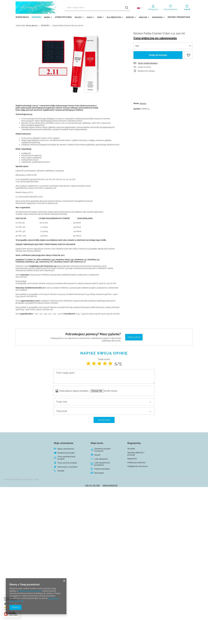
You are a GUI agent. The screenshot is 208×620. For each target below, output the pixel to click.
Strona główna (32, 26)
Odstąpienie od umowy (137, 466)
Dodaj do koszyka (158, 55)
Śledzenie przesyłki (66, 453)
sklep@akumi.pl (110, 485)
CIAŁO (89, 17)
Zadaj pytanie (133, 337)
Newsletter (99, 473)
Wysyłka (131, 449)
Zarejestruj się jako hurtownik (102, 450)
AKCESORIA (157, 17)
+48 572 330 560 (92, 485)
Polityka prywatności (136, 462)
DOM (99, 17)
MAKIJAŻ (143, 17)
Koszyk (97, 455)
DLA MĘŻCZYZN (114, 17)
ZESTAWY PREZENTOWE (179, 17)
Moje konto (97, 443)
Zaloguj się (153, 9)
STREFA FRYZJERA (63, 17)
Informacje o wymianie (67, 467)
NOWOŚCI (36, 17)
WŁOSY (78, 17)
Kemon (143, 103)
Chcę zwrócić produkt (67, 463)
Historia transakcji (102, 469)
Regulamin (132, 459)
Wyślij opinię (104, 420)
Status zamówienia (65, 449)
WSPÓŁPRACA (22, 17)
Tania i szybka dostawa (147, 63)
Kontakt (60, 471)
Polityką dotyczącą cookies (30, 591)
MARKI (47, 17)
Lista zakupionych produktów (102, 464)
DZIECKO (130, 17)
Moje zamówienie (63, 443)
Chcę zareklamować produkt (66, 457)
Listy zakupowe (170, 9)
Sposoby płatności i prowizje (135, 453)
